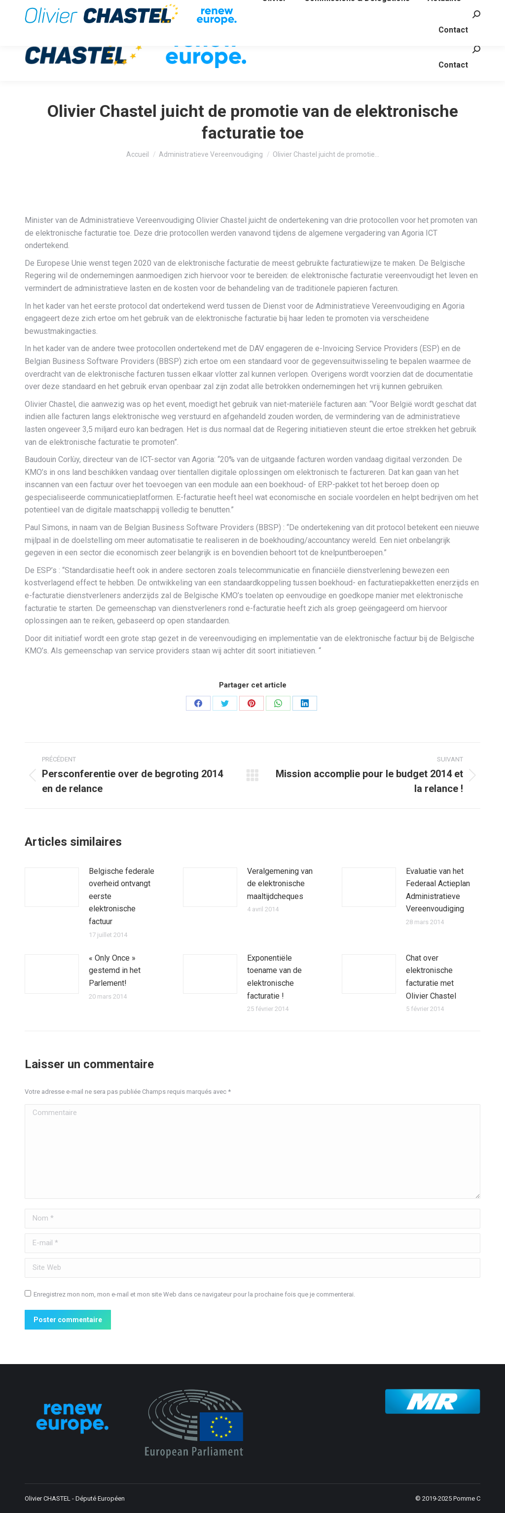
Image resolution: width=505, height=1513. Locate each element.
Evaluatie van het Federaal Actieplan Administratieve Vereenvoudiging (438, 890)
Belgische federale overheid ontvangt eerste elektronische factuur (121, 896)
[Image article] (52, 887)
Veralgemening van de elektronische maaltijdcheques (280, 883)
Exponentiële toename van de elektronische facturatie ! (274, 977)
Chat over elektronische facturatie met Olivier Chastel (431, 977)
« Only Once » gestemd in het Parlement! (115, 970)
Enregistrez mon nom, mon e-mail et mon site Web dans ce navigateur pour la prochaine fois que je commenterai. (194, 1294)
